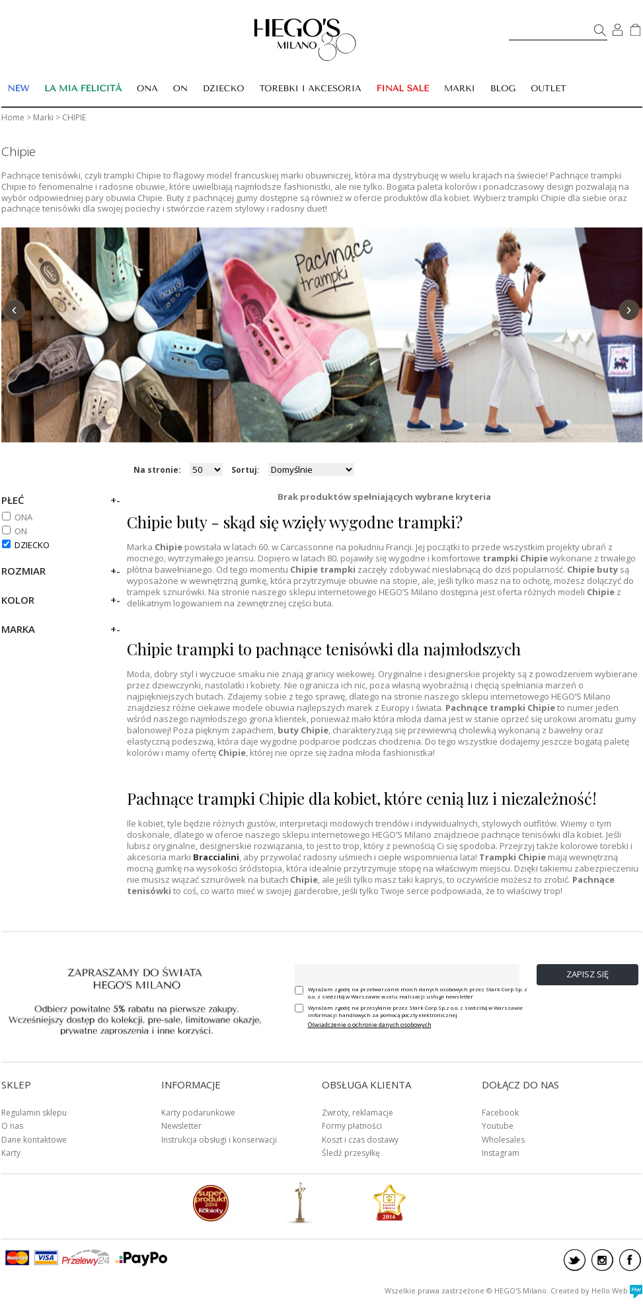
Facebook (500, 1112)
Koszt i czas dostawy (360, 1139)
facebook (630, 1260)
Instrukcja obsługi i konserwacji (219, 1139)
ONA (23, 517)
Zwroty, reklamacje (357, 1112)
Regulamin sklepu (34, 1112)
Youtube (497, 1125)
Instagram (500, 1153)
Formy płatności (352, 1125)
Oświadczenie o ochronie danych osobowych (370, 1024)
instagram (602, 1260)
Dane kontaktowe (34, 1139)
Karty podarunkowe (198, 1112)
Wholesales (503, 1139)
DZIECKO (32, 545)
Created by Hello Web (596, 1290)
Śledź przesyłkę (351, 1153)
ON (21, 531)
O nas (12, 1125)
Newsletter (181, 1125)
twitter (575, 1260)
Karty (10, 1153)
